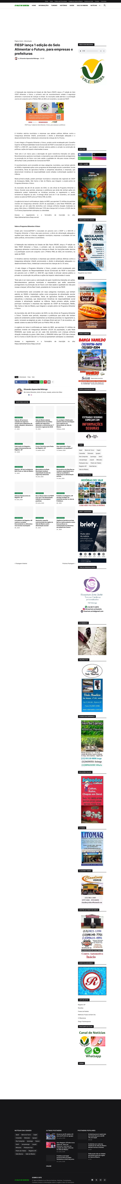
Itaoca (37, 1141)
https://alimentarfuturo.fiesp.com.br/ (27, 217)
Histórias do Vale (88, 1)
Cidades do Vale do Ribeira (76, 1)
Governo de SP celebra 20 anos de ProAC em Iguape (65, 1135)
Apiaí (80, 450)
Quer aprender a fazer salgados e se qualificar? (65, 447)
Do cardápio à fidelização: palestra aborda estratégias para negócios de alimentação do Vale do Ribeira (65, 423)
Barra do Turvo (89, 450)
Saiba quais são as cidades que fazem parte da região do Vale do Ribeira (96, 1155)
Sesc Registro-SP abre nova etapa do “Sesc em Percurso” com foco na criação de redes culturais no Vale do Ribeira (66, 1146)
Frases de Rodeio (83, 1011)
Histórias (63, 5)
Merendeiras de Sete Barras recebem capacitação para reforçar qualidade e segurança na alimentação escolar (65, 473)
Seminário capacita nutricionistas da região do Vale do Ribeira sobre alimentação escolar (44, 523)
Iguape (98, 453)
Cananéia (82, 453)
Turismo (54, 5)
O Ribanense (82, 1018)
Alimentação (28, 41)
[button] (100, 5)
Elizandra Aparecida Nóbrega (35, 389)
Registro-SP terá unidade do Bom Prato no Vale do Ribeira (24, 470)
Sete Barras (92, 466)
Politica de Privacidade (61, 1)
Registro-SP (82, 466)
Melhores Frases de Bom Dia (86, 1014)
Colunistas (103, 1)
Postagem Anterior (21, 563)
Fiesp (29, 377)
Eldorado (90, 453)
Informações (43, 5)
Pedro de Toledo (96, 463)
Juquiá (92, 460)
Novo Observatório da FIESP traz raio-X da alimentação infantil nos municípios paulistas (45, 498)
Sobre (51, 1)
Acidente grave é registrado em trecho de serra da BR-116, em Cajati (97, 1135)
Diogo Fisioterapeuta (84, 1021)
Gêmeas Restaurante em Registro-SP (22, 496)
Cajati (98, 450)
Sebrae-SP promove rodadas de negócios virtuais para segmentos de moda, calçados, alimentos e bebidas (24, 423)
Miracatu (99, 460)
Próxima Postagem (68, 563)
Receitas (80, 1008)
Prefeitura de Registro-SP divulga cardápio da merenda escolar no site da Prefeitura (65, 498)
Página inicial (19, 41)
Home (46, 1)
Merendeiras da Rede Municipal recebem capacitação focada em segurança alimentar (43, 472)
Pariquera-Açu (83, 463)
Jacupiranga (83, 460)
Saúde (72, 5)
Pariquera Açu (28, 1147)
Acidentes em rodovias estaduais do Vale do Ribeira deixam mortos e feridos (97, 1145)
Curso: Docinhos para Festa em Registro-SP (45, 447)
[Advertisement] (60, 24)
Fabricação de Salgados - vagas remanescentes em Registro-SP (23, 448)
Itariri (100, 456)
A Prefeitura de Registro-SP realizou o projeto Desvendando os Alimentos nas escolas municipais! (23, 523)
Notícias (94, 5)
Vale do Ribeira (82, 5)
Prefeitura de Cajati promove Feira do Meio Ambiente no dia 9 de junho (65, 1157)
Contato (97, 1)
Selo (33, 377)
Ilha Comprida (83, 456)
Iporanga (93, 456)
